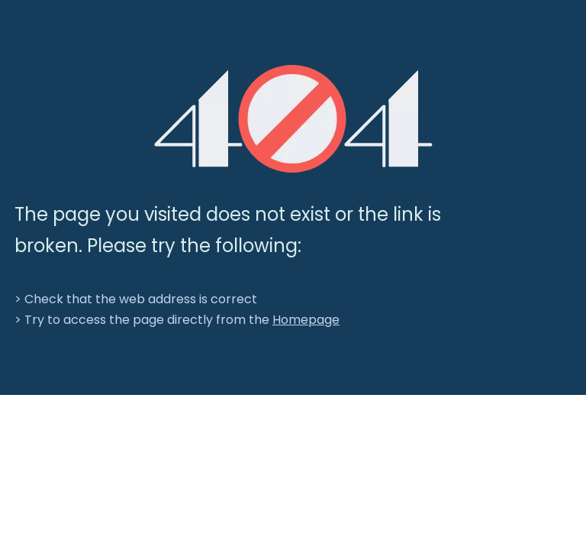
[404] (293, 119)
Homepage (306, 319)
